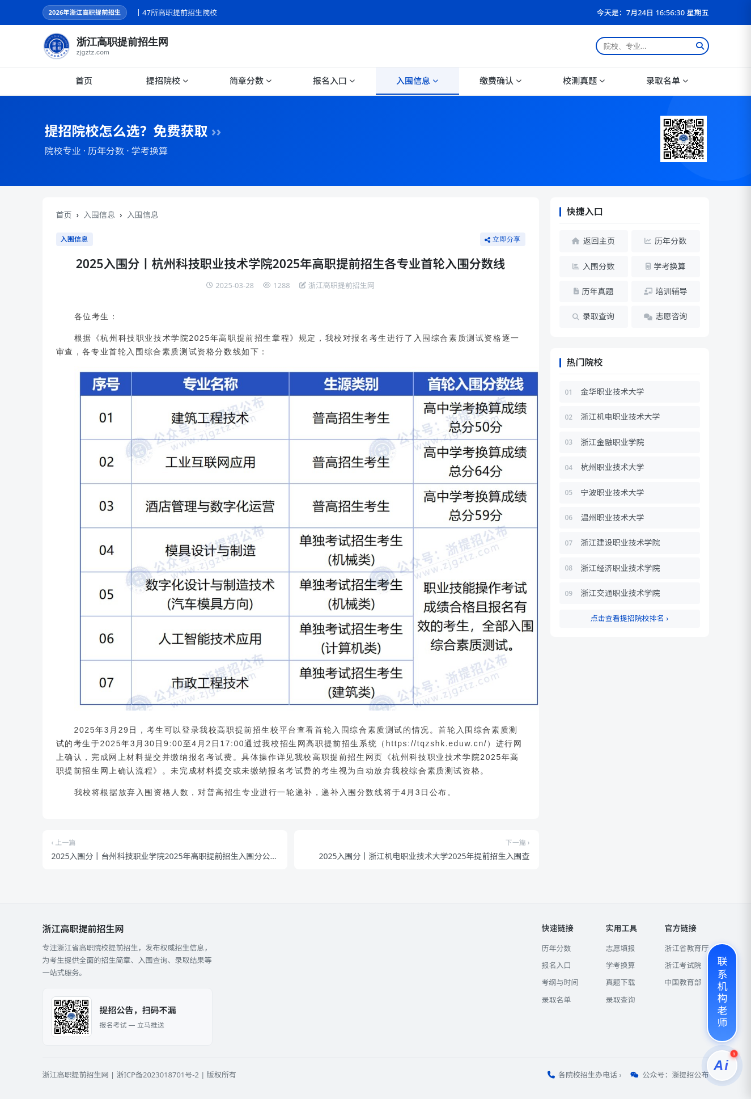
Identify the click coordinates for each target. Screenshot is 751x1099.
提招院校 (167, 80)
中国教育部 (682, 982)
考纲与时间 (559, 982)
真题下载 (620, 982)
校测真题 (584, 80)
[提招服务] (722, 1065)
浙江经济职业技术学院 (620, 568)
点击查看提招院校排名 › (629, 618)
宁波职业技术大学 (612, 492)
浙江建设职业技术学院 (620, 542)
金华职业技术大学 (612, 391)
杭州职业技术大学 (612, 467)
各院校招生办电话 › (589, 1075)
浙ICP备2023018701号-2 (157, 1075)
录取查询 (620, 1000)
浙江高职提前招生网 (76, 1075)
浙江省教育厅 (686, 948)
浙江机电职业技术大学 (620, 416)
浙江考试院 (682, 965)
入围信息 (417, 80)
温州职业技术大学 (612, 517)
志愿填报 (620, 948)
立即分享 (503, 239)
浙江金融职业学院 (612, 442)
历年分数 (556, 948)
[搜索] (700, 46)
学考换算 (620, 965)
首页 (83, 80)
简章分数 (250, 80)
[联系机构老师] (722, 992)
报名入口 (334, 80)
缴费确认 (500, 80)
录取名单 (667, 80)
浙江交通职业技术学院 (620, 592)
